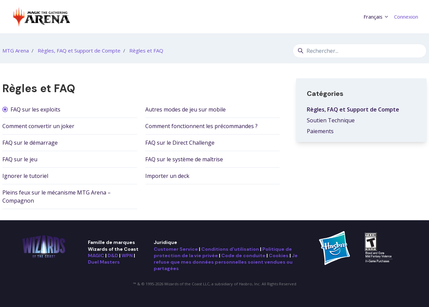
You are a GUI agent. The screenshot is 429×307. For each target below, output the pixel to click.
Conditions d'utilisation (230, 249)
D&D (113, 255)
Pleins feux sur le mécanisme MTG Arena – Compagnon (56, 196)
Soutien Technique (331, 120)
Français (376, 16)
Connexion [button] (406, 16)
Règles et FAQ (146, 50)
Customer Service (176, 249)
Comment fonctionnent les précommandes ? (201, 126)
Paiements (320, 131)
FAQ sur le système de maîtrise (184, 159)
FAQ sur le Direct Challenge (179, 142)
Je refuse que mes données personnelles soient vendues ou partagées (226, 262)
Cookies (278, 255)
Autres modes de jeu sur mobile (185, 109)
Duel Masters (104, 262)
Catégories (325, 93)
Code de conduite (243, 255)
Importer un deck (167, 176)
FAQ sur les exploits (35, 109)
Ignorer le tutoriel (25, 176)
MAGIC (96, 255)
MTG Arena (15, 50)
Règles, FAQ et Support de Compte (79, 50)
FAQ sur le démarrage (30, 142)
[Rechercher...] (360, 51)
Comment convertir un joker (38, 126)
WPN (127, 255)
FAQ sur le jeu (19, 159)
